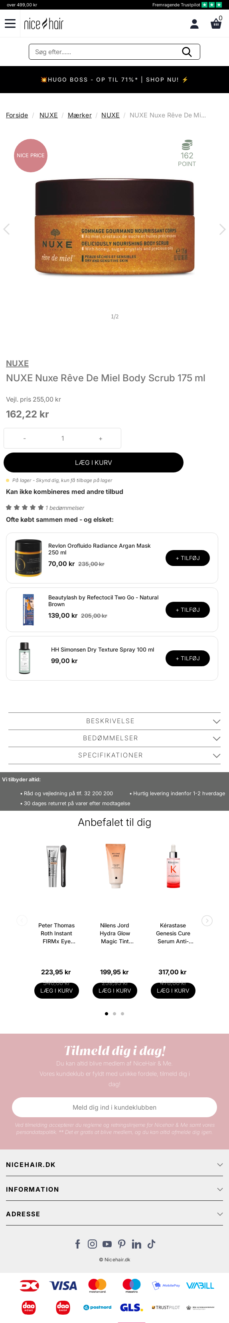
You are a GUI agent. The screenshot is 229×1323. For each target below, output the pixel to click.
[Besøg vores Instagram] (92, 1246)
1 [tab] (107, 1014)
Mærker (80, 115)
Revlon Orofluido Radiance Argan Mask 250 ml (99, 549)
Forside (17, 115)
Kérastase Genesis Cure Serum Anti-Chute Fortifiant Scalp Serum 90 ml (173, 933)
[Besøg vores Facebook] (77, 1246)
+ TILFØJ (188, 557)
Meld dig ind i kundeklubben (114, 1107)
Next (221, 230)
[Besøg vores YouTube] (107, 1246)
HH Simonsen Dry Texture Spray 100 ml (102, 649)
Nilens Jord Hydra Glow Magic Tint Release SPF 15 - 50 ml (114, 933)
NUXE (48, 115)
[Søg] (114, 52)
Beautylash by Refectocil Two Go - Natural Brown (103, 600)
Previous (8, 230)
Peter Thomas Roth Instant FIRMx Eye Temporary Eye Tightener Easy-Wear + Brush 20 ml (57, 933)
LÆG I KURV (93, 462)
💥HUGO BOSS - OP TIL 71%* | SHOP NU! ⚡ (114, 79)
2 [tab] (115, 1014)
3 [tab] (123, 1014)
